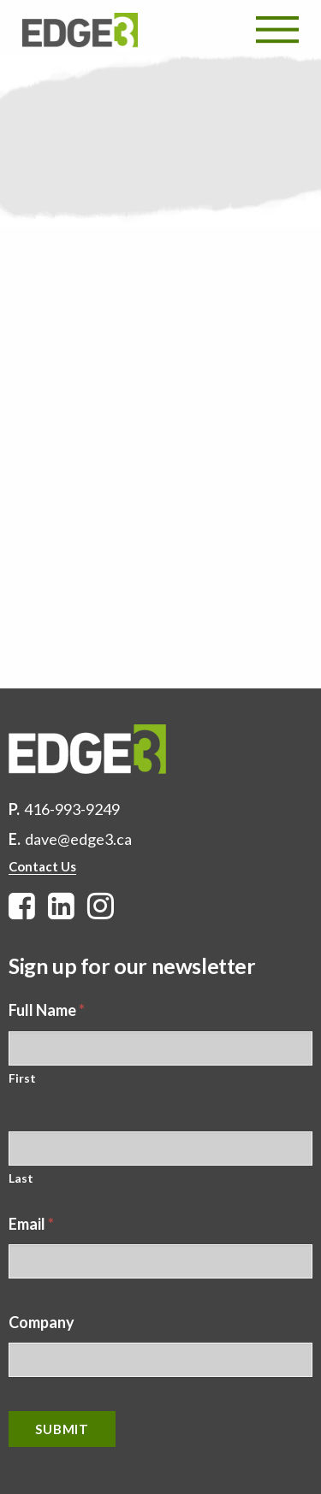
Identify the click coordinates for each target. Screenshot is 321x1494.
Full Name (47, 1010)
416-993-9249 (72, 809)
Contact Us (42, 866)
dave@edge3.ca (78, 839)
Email (31, 1223)
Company (41, 1322)
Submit (62, 1429)
